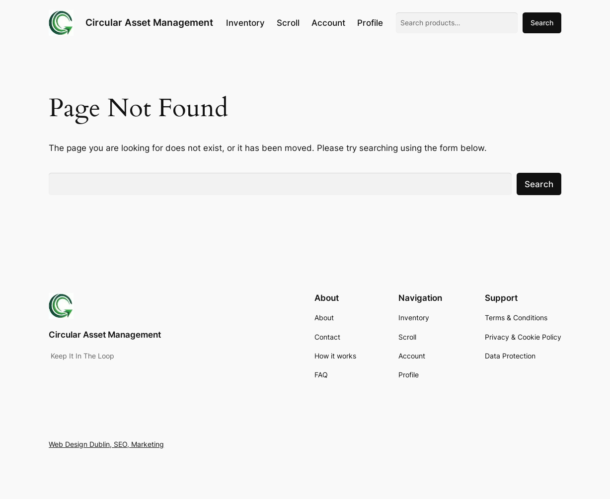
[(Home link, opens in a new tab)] (61, 23)
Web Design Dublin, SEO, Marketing (106, 444)
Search (542, 22)
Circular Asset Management (149, 22)
